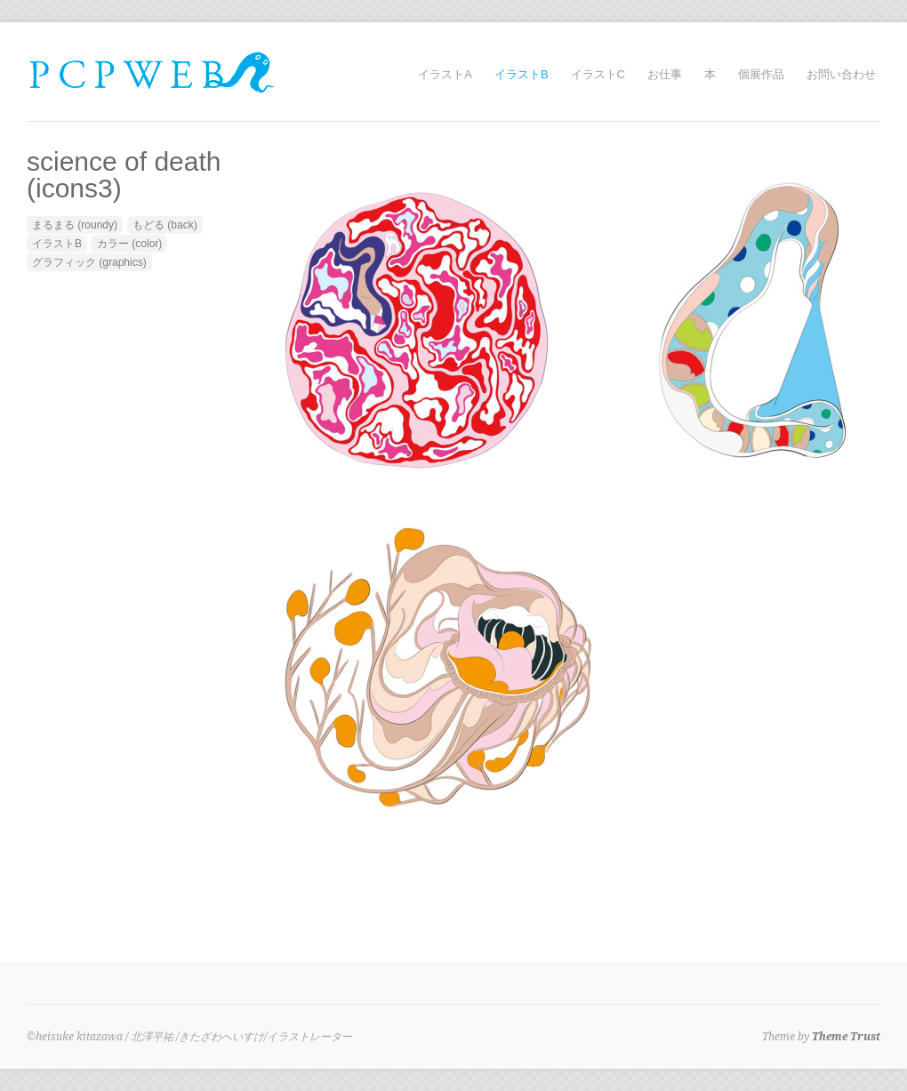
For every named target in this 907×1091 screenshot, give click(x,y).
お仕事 (664, 74)
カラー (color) (129, 243)
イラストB (521, 74)
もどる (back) (164, 225)
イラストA (445, 74)
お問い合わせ (841, 74)
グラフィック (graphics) (89, 262)
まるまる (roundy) (74, 225)
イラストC (598, 74)
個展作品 (761, 74)
